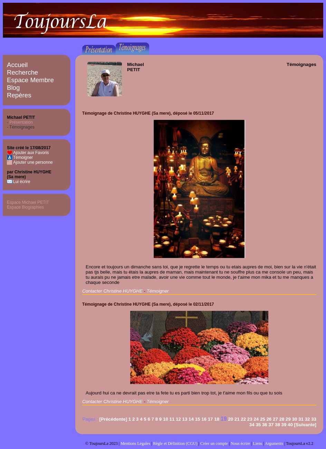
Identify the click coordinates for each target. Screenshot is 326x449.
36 (264, 424)
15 (197, 419)
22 (243, 419)
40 (290, 424)
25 (262, 419)
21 (237, 419)
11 (172, 419)
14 (191, 419)
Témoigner (23, 157)
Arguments (274, 443)
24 (256, 419)
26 (268, 419)
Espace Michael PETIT (28, 202)
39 (284, 424)
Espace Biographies (25, 207)
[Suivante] (305, 424)
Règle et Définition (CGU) (175, 443)
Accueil (17, 64)
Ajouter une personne (33, 162)
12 (178, 419)
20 (230, 419)
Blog (13, 87)
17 (210, 419)
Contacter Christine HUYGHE (112, 291)
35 (258, 424)
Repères (19, 95)
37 (271, 424)
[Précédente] (113, 419)
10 (165, 419)
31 (301, 419)
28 (282, 419)
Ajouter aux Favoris (31, 152)
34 (252, 424)
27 (275, 419)
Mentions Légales (135, 443)
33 (313, 419)
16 (204, 419)
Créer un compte (214, 443)
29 (288, 419)
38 (277, 424)
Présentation (20, 122)
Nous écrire (240, 443)
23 (249, 419)
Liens (257, 443)
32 (307, 419)
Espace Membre (30, 80)
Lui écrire (21, 181)
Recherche (22, 72)
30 (294, 419)
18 (216, 419)
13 (185, 419)
